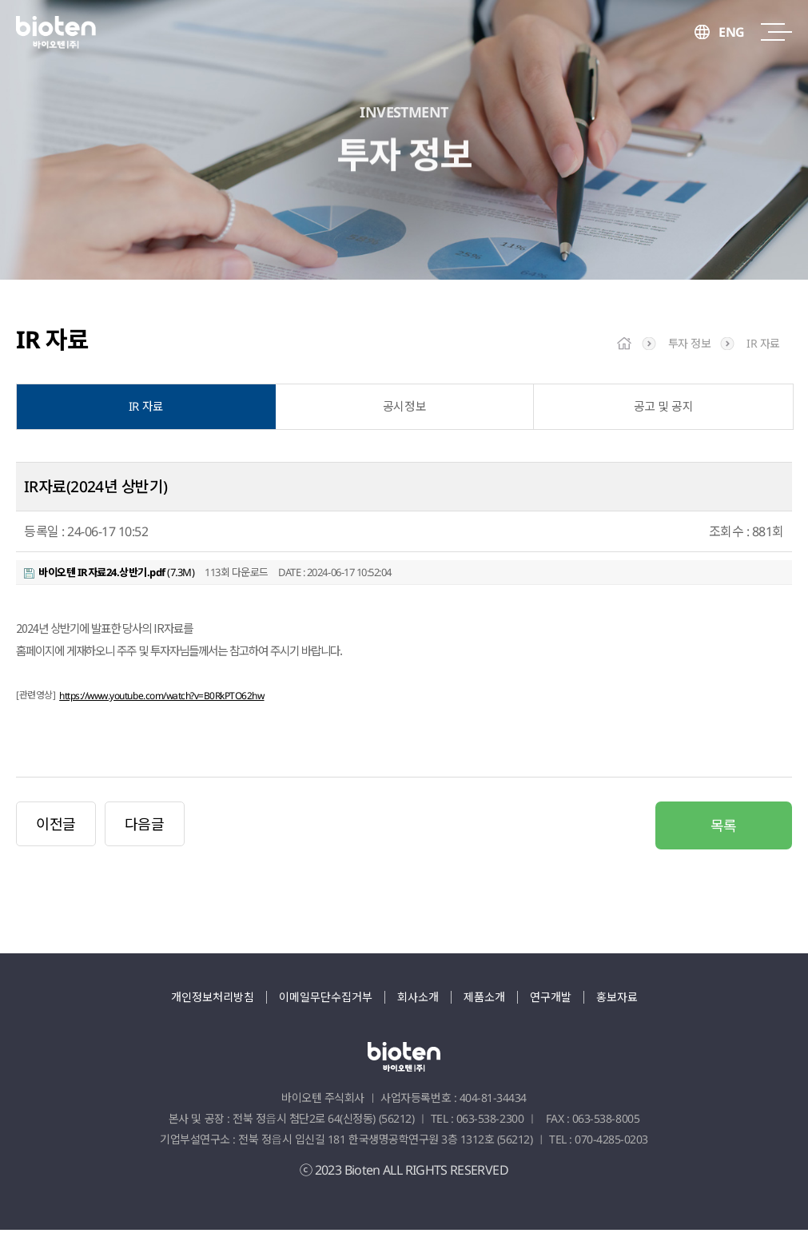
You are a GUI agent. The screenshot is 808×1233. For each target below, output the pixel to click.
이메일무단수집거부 (325, 1000)
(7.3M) (109, 575)
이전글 (56, 827)
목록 (723, 828)
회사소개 (418, 1000)
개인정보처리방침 (212, 1000)
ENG (731, 32)
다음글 (145, 827)
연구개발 (550, 1000)
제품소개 (484, 1000)
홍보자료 (617, 1000)
